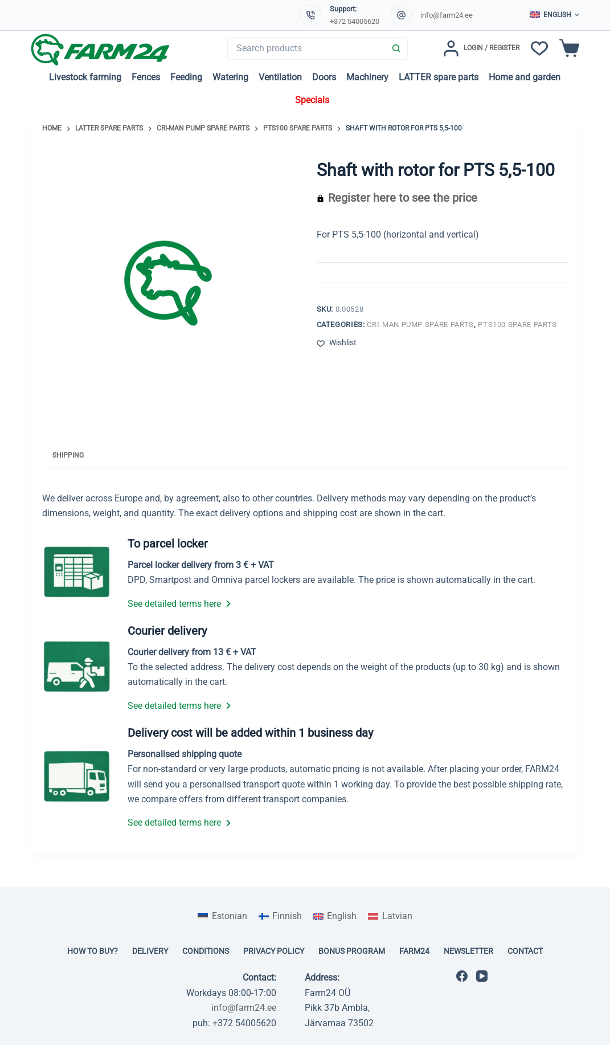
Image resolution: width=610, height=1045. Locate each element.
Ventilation (280, 77)
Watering (230, 77)
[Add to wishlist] (337, 342)
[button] (554, 15)
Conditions (205, 951)
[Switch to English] (335, 916)
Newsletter (468, 951)
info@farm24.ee (446, 15)
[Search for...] (306, 48)
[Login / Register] (481, 48)
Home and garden (524, 77)
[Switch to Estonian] (222, 916)
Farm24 (414, 951)
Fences (146, 77)
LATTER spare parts (438, 77)
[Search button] (396, 48)
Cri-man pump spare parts (420, 324)
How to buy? (92, 951)
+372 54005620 (354, 21)
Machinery (367, 77)
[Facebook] (462, 976)
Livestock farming (85, 77)
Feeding (186, 77)
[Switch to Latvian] (389, 916)
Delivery (150, 951)
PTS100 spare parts (517, 324)
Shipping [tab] (68, 455)
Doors (324, 77)
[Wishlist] (539, 48)
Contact (525, 951)
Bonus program (351, 951)
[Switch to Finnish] (280, 916)
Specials (312, 100)
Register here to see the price (402, 198)
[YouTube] (482, 976)
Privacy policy (273, 951)
